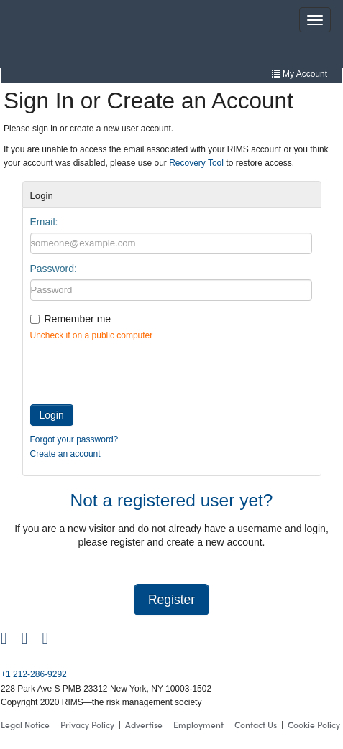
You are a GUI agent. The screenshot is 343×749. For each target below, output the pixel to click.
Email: (44, 222)
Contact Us (255, 724)
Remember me (78, 319)
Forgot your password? (74, 439)
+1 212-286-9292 (34, 674)
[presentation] (139, 369)
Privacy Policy (87, 724)
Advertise (144, 724)
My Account (299, 74)
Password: (53, 268)
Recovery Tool (196, 163)
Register (171, 599)
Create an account (65, 454)
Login (52, 415)
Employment (198, 724)
